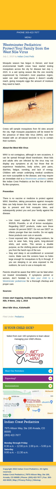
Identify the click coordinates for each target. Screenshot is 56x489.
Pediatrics (19, 316)
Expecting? (10, 378)
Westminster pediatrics (36, 178)
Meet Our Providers (14, 371)
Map (15, 480)
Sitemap (37, 480)
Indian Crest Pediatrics (28, 20)
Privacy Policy (25, 480)
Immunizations (12, 386)
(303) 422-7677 (35, 477)
